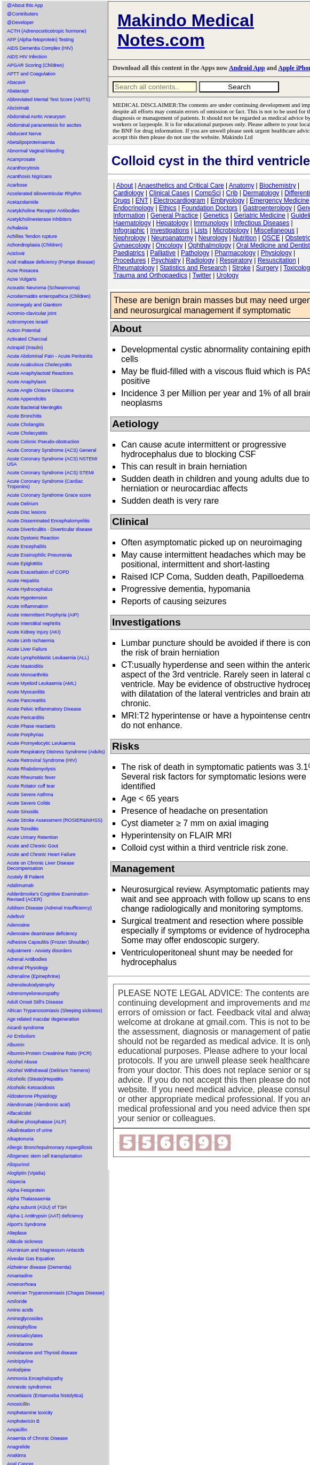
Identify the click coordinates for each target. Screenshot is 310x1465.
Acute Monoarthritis (28, 674)
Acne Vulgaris (21, 279)
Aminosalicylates (25, 1335)
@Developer (20, 22)
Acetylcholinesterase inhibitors (39, 219)
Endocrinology (133, 208)
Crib (231, 193)
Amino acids (20, 1310)
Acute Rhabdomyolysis (31, 769)
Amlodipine (19, 1370)
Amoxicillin (18, 1404)
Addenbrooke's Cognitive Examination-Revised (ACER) (48, 896)
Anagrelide (18, 1446)
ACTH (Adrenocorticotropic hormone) (46, 31)
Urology (228, 275)
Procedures (129, 260)
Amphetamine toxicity (30, 1412)
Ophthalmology (209, 245)
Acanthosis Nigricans (29, 176)
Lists (201, 230)
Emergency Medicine (279, 200)
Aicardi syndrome (25, 1027)
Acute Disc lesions (26, 512)
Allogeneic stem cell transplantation (44, 1156)
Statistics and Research (193, 268)
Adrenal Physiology (27, 967)
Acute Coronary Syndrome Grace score (49, 495)
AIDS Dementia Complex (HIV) (40, 48)
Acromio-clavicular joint (32, 313)
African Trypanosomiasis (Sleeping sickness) (54, 1010)
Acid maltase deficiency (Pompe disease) (51, 262)
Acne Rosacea (22, 270)
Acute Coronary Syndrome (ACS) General (52, 450)
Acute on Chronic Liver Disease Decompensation (40, 865)
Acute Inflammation (27, 606)
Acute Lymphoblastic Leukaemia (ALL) (48, 657)
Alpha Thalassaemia (28, 1198)
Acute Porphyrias (25, 734)
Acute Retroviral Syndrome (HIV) (42, 760)
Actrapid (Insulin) (25, 347)
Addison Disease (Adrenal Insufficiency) (49, 908)
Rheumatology (133, 268)
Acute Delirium (22, 503)
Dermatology (261, 193)
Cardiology (128, 193)
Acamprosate (21, 159)
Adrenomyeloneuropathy (33, 993)
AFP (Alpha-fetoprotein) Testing (40, 39)
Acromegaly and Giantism (34, 304)
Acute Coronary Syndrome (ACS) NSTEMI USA (52, 461)
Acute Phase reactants (31, 726)
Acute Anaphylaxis (26, 381)
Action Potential (24, 330)
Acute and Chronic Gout (32, 846)
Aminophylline (22, 1327)
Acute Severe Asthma (30, 794)
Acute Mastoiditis (25, 666)
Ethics (168, 208)
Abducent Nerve (24, 133)
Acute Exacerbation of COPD (38, 572)
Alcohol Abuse (22, 1062)
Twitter (202, 275)
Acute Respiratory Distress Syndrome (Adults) (56, 751)
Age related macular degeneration (43, 1019)
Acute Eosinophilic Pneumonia (39, 555)
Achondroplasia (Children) (34, 245)
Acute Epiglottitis (25, 563)
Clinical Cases (169, 193)
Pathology (195, 253)
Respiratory (236, 260)
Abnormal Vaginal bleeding (35, 150)
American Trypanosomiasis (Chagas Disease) (56, 1293)
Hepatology (172, 223)
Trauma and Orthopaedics (150, 275)
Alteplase (17, 1233)
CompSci (208, 193)
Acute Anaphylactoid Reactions (40, 373)
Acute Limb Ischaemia (30, 640)
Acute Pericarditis (25, 717)
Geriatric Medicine (259, 215)
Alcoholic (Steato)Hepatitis (35, 1079)
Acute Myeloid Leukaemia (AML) (41, 683)
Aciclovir (16, 253)
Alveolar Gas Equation (31, 1258)
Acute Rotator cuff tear (31, 786)
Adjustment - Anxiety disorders (39, 950)
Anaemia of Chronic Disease (37, 1438)
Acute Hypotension (27, 597)
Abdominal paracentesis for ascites (44, 125)
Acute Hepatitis (23, 580)
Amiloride (17, 1301)
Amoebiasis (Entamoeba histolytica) (45, 1395)
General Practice (174, 215)
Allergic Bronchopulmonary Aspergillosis (49, 1147)
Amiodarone (20, 1344)
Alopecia (16, 1181)
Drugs (121, 200)
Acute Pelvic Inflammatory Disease (44, 709)
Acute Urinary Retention (32, 837)
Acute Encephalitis (26, 546)
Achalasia (17, 227)
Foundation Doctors (209, 208)
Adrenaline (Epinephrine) (33, 976)
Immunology (211, 223)
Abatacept (18, 91)
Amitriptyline (20, 1361)
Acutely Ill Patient (25, 877)
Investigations (169, 230)
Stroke (241, 268)
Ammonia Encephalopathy (35, 1378)
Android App (247, 68)
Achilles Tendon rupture (32, 236)
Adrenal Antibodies (27, 959)
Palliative (163, 253)
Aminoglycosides (25, 1318)
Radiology (200, 260)
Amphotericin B (23, 1421)
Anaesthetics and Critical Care (181, 185)
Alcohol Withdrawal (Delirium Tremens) (48, 1070)
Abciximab (18, 108)
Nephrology (129, 238)
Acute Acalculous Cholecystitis (39, 364)
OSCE (271, 238)
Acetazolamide (22, 202)
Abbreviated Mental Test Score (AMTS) (48, 99)
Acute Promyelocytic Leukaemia (41, 743)
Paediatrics (129, 253)
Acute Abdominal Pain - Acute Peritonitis (50, 356)
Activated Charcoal (27, 339)
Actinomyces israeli (27, 322)
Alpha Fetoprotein (26, 1190)
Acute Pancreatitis (26, 700)
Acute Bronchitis (24, 416)
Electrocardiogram (179, 200)
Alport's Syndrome (26, 1224)
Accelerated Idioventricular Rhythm (44, 193)
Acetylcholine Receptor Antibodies (43, 210)
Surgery (267, 268)
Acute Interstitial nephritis (34, 623)
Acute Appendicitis (26, 399)
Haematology (132, 223)
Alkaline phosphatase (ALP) (36, 1121)
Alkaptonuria (20, 1139)
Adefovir (16, 916)
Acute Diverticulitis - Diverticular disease (49, 529)
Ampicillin (17, 1429)
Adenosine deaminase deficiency (42, 933)
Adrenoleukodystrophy (31, 985)
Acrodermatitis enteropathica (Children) (49, 296)
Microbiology (231, 230)
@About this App (25, 5)
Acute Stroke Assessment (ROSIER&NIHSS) (54, 820)
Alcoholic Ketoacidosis (31, 1087)
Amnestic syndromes (29, 1387)
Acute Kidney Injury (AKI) (34, 632)
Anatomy (241, 185)
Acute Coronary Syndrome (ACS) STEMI (50, 472)
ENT (142, 200)
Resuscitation (277, 260)
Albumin (16, 1044)
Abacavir (16, 82)
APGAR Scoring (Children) (35, 65)
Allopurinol (18, 1164)
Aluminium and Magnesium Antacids (45, 1250)
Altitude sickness (25, 1241)
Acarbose (17, 185)
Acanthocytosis (23, 168)
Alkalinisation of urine (29, 1130)
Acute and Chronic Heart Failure (41, 854)
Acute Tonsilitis (22, 828)
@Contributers (22, 14)
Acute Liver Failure (27, 649)
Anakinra (16, 1455)
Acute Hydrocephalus (30, 589)
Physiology (276, 253)
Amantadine (20, 1275)
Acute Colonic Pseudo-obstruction (43, 441)
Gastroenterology (267, 208)
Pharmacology (235, 253)
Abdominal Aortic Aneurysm (36, 116)
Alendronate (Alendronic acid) (38, 1104)
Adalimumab (20, 885)
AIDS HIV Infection (27, 56)
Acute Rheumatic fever (31, 777)
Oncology (169, 245)
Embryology (227, 200)
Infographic (129, 230)
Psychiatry (165, 260)
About (124, 185)
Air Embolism (21, 1036)
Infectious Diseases (261, 223)
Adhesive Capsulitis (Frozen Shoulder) (48, 942)
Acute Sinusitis (22, 811)
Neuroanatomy (172, 238)
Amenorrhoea (21, 1284)
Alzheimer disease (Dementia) (39, 1267)
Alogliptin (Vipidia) (26, 1173)
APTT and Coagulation (31, 73)
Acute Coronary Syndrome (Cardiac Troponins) (45, 484)
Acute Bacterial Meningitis (34, 407)
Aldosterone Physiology (32, 1096)
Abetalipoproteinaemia (31, 142)
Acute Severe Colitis (28, 803)
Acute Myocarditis (26, 692)
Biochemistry (277, 185)
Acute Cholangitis (25, 424)
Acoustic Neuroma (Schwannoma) (43, 287)
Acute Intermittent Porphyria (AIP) (43, 615)
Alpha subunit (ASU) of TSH (37, 1207)
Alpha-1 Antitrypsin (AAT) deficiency (45, 1216)
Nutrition (245, 238)
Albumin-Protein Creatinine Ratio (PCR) (49, 1053)
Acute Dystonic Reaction (33, 538)
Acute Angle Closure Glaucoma (40, 390)
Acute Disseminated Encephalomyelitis (48, 520)
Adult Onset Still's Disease (35, 1002)
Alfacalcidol (19, 1113)
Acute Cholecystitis (27, 433)
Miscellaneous (274, 230)
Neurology (213, 238)
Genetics (215, 215)
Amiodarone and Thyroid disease (42, 1352)
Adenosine (18, 925)
